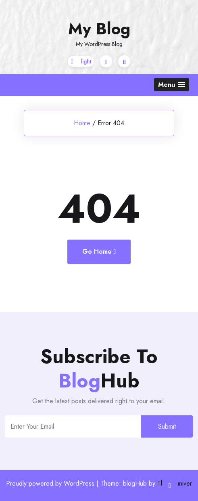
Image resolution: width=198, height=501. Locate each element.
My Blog (99, 29)
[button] (171, 84)
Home (82, 123)
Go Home (99, 251)
